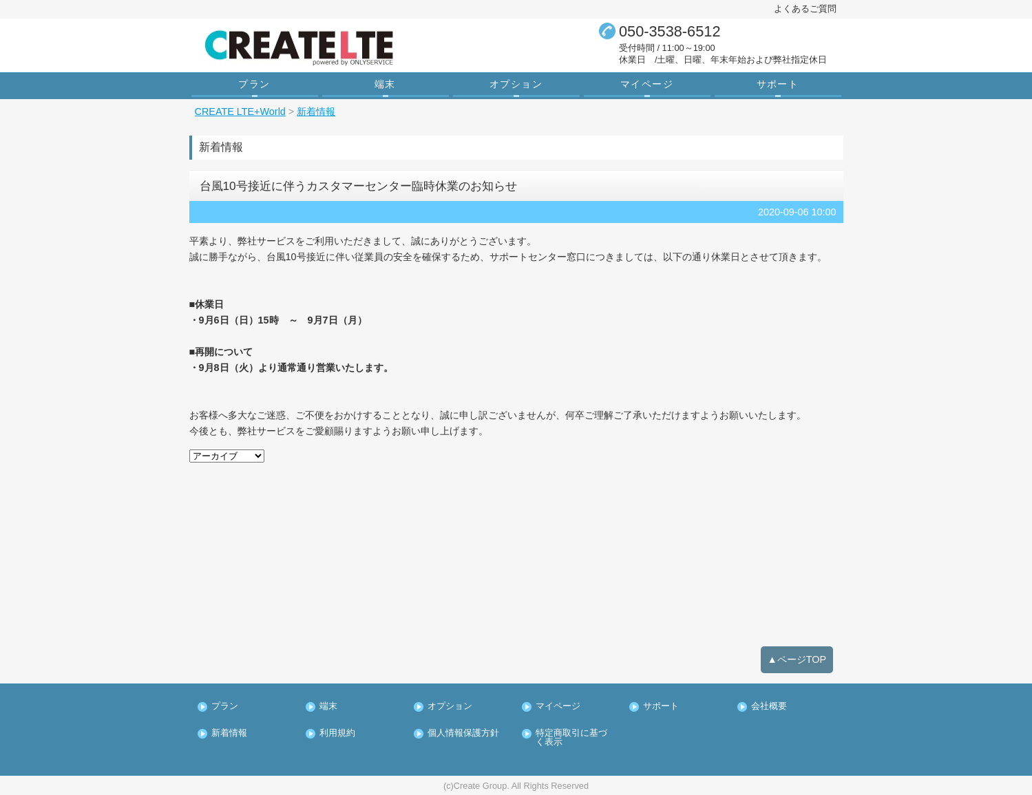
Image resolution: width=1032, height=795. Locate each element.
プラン (254, 83)
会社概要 (769, 706)
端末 (385, 83)
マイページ (646, 83)
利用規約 (337, 733)
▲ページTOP (797, 659)
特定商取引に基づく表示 (571, 738)
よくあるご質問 (805, 8)
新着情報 (229, 733)
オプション (516, 83)
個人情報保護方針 (463, 733)
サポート (778, 83)
